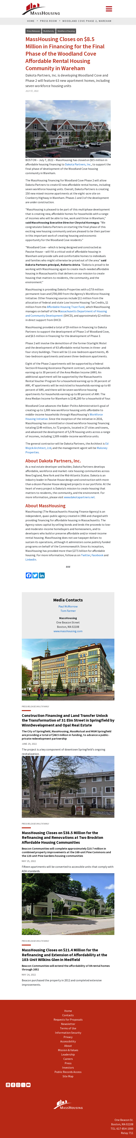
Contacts (68, 1015)
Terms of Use (68, 1028)
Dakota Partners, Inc (78, 164)
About (68, 1045)
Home (68, 1011)
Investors (68, 1067)
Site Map (68, 1076)
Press (68, 1063)
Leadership (68, 1054)
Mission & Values (68, 1050)
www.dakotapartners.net (79, 497)
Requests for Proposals (68, 1019)
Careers (68, 1059)
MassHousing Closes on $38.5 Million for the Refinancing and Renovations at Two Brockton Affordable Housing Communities (62, 837)
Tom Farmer (68, 611)
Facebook (97, 555)
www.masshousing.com (68, 631)
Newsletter (68, 1024)
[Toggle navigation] (108, 8)
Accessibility (68, 1041)
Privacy (68, 1037)
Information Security (68, 1032)
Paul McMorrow (68, 606)
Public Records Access (68, 1072)
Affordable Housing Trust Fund (65, 307)
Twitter (85, 555)
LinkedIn (30, 559)
